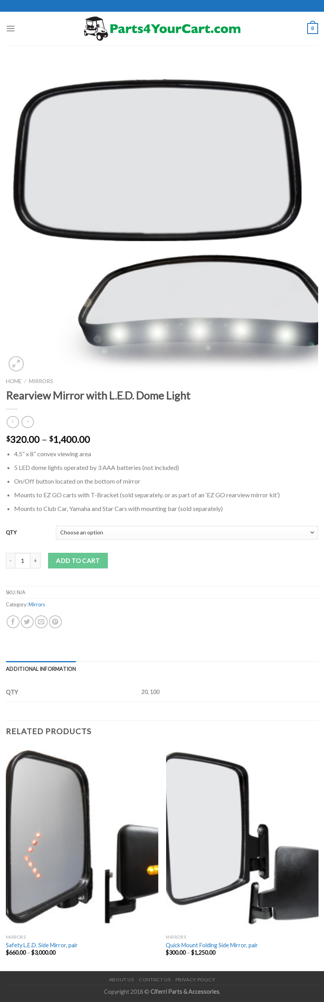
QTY (11, 532)
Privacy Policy (195, 979)
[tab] (41, 669)
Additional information (41, 669)
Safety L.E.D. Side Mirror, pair (42, 945)
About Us (121, 979)
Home (13, 381)
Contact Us (154, 979)
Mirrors (41, 381)
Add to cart (78, 560)
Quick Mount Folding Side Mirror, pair (212, 945)
